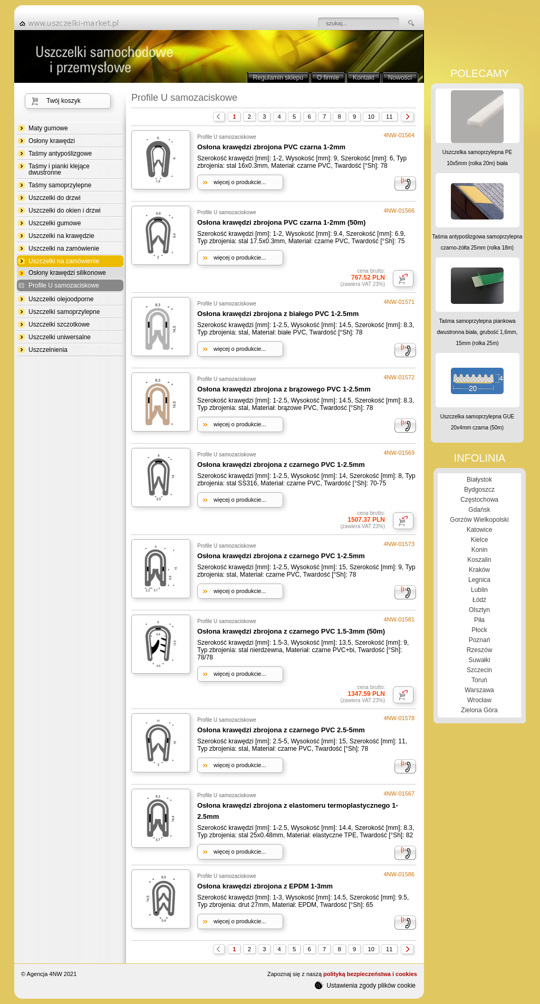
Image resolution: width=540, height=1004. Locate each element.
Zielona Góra (479, 710)
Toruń (479, 680)
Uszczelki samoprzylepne (64, 311)
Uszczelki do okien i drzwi (64, 210)
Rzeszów (480, 650)
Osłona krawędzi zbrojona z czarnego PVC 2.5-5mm (281, 730)
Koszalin (479, 559)
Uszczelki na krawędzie (61, 236)
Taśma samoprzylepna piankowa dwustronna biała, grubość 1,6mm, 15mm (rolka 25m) (477, 332)
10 (371, 116)
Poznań (479, 640)
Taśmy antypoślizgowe (60, 153)
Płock (479, 630)
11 (389, 116)
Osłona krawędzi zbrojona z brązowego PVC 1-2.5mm (284, 389)
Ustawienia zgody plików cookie (365, 985)
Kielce (479, 539)
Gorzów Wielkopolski (479, 519)
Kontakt (363, 77)
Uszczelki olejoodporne (60, 299)
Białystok (479, 479)
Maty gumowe (48, 128)
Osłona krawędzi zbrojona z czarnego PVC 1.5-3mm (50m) (291, 631)
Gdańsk (479, 509)
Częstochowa (479, 499)
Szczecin (479, 670)
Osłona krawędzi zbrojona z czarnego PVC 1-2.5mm (281, 464)
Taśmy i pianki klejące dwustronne (59, 169)
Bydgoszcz (479, 489)
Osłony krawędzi (51, 141)
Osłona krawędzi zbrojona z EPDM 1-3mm (265, 886)
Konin (479, 549)
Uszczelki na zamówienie (63, 248)
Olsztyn (479, 610)
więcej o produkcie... (240, 182)
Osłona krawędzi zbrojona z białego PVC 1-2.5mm (278, 314)
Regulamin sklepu (278, 77)
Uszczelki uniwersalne (59, 337)
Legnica (479, 580)
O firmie (328, 77)
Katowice (480, 529)
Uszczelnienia (48, 349)
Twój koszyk (63, 100)
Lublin (479, 590)
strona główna (72, 23)
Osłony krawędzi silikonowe (67, 272)
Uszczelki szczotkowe (59, 324)
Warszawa (479, 690)
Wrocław (479, 700)
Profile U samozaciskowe (63, 285)
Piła (479, 620)
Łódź (479, 600)
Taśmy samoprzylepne (59, 185)
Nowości (400, 77)
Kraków (479, 569)
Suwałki (479, 660)
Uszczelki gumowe (54, 223)
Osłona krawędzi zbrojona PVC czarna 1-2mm (271, 147)
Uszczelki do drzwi (54, 198)
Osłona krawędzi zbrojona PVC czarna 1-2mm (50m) (281, 222)
